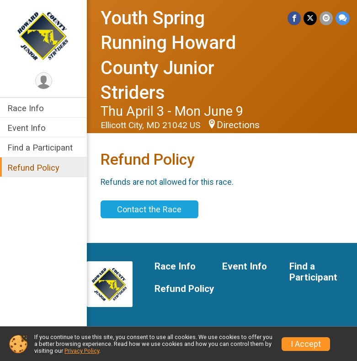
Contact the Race (149, 209)
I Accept (306, 344)
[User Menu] (43, 80)
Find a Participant (40, 147)
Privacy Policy (81, 350)
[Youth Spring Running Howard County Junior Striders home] (43, 35)
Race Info (25, 108)
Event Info (26, 128)
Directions (238, 124)
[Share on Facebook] (294, 18)
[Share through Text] (343, 18)
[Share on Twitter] (310, 18)
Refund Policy (33, 167)
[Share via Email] (326, 18)
